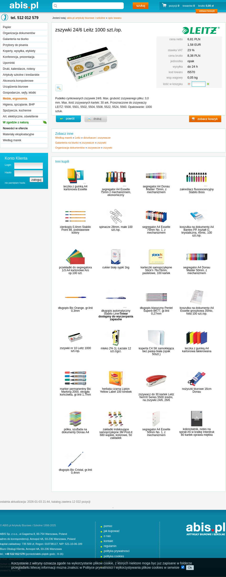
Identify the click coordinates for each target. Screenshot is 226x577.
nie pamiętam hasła (15, 182)
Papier (7, 27)
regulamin (110, 546)
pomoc (108, 526)
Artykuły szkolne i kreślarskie (21, 74)
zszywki (101, 142)
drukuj (95, 118)
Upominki (9, 63)
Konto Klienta (16, 158)
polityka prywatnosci (116, 551)
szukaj (140, 6)
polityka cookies (114, 556)
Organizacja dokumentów (19, 33)
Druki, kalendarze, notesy (19, 68)
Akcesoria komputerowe (18, 80)
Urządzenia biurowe (15, 86)
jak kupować (112, 531)
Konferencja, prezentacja (18, 57)
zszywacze (88, 142)
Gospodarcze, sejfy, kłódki (19, 92)
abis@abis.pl (16, 558)
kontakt (108, 541)
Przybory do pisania (15, 45)
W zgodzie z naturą (16, 122)
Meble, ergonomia (15, 98)
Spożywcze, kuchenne (17, 110)
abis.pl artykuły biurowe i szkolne (24, 6)
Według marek (12, 140)
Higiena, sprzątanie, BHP (19, 104)
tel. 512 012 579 (25, 18)
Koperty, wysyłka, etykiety (19, 51)
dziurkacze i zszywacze (96, 137)
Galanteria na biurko (16, 39)
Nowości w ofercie (15, 128)
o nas (107, 536)
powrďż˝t (68, 118)
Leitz (77, 137)
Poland (63, 533)
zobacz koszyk (208, 12)
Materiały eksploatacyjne (18, 134)
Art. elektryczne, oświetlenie (20, 116)
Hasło (8, 172)
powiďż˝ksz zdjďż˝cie (58, 87)
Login (8, 164)
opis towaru (114, 17)
